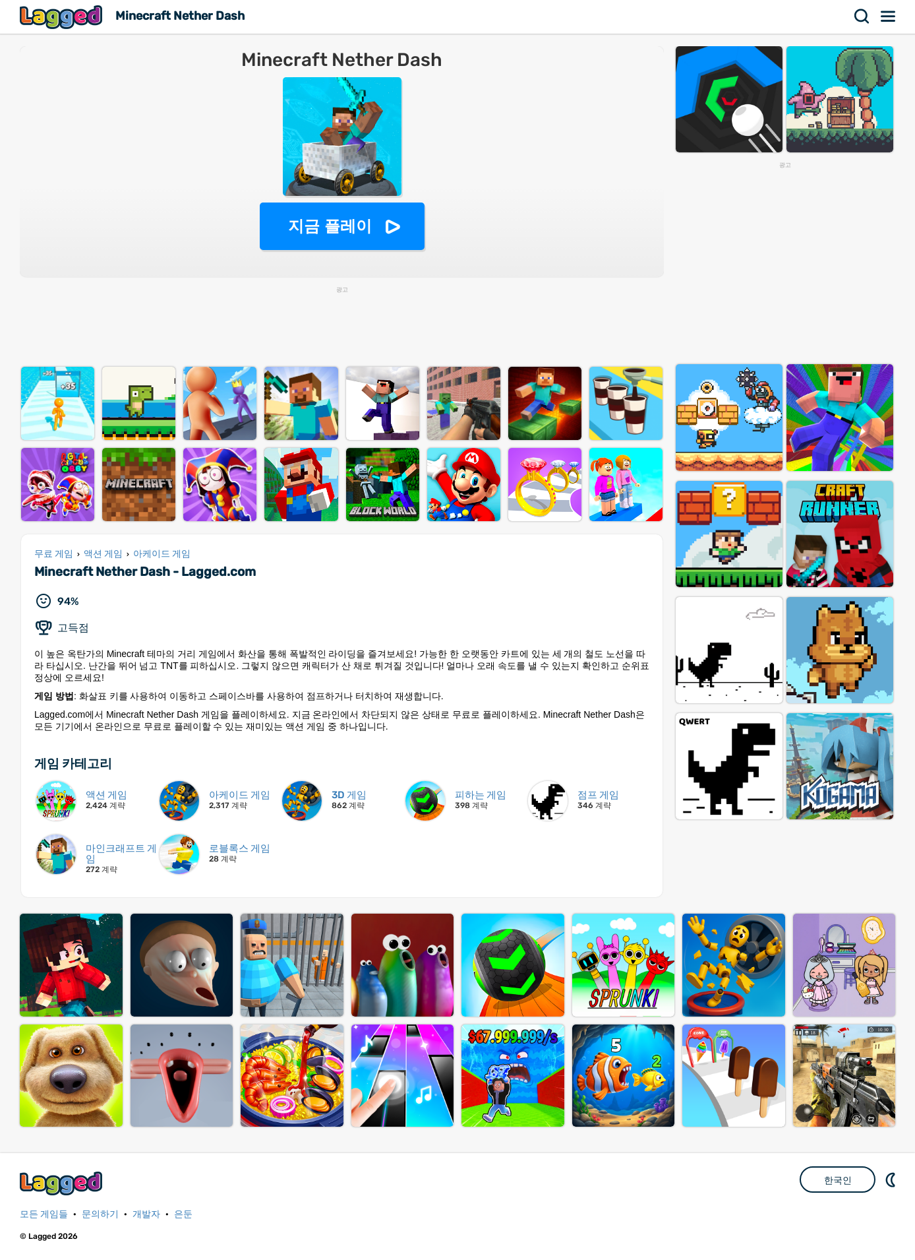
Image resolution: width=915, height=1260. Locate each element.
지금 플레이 (330, 226)
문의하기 (100, 1214)
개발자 (146, 1214)
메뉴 (888, 16)
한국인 (838, 1180)
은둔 (183, 1214)
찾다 (862, 16)
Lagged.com (62, 1183)
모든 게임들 (44, 1214)
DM (892, 1179)
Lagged (62, 17)
